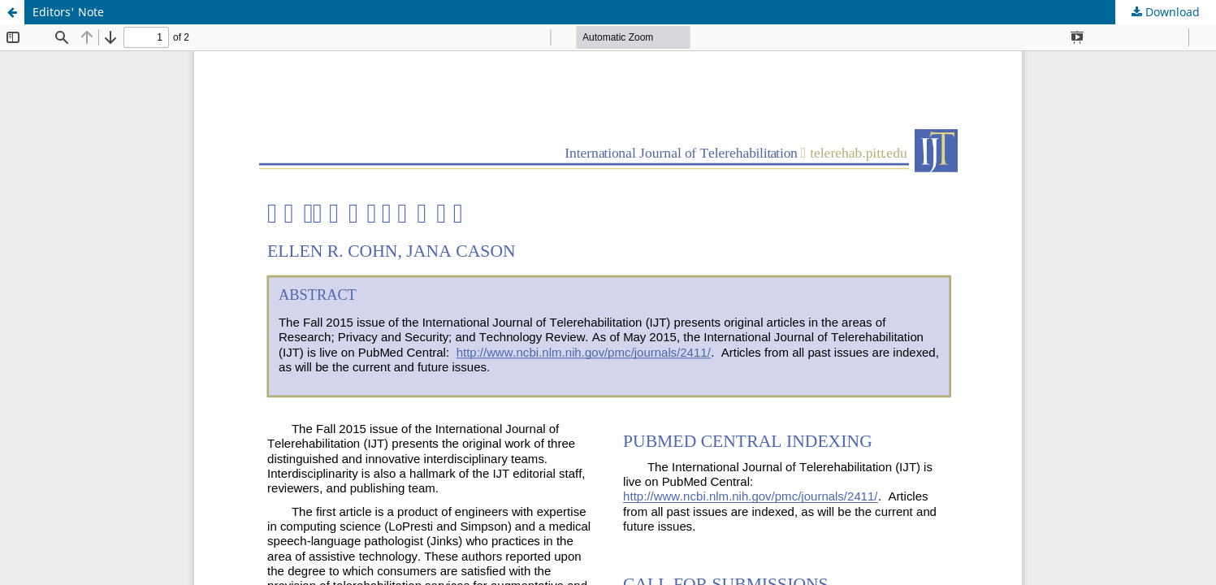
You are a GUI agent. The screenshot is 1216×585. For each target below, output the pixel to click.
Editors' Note (68, 12)
